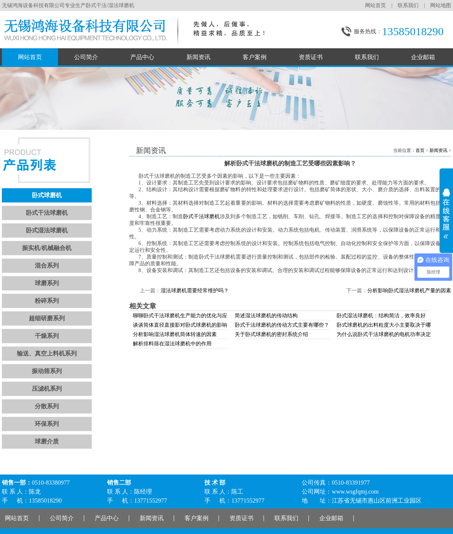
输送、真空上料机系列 (47, 353)
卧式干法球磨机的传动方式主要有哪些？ (282, 325)
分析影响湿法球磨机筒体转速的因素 (175, 334)
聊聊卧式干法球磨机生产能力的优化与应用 (182, 315)
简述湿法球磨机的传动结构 (266, 315)
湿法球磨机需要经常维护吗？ (195, 290)
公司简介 (86, 57)
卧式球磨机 (47, 195)
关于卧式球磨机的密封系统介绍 (271, 334)
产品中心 (142, 57)
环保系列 (47, 424)
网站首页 (375, 5)
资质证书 (311, 57)
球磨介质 (47, 441)
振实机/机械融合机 (47, 248)
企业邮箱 (423, 57)
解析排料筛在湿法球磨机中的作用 (172, 344)
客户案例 (255, 57)
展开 (446, 211)
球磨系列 (47, 283)
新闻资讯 (198, 57)
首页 (420, 150)
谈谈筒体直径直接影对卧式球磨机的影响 (180, 325)
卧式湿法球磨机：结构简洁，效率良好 (381, 315)
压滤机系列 (47, 388)
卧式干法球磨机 (47, 213)
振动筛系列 (47, 371)
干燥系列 (47, 336)
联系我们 (408, 5)
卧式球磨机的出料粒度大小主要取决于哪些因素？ (394, 325)
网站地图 (440, 5)
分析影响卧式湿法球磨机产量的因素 (409, 290)
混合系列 (47, 265)
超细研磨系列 (47, 318)
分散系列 (47, 406)
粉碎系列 (47, 300)
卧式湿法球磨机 (47, 230)
